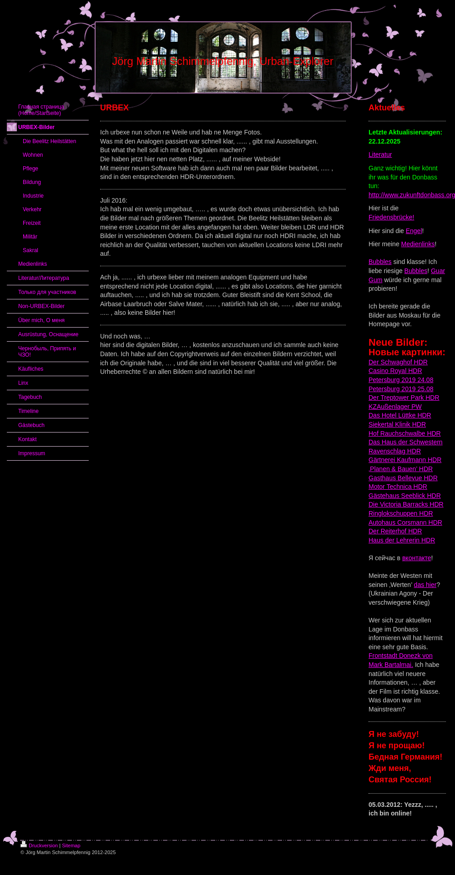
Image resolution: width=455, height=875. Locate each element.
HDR (420, 362)
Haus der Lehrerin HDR (402, 540)
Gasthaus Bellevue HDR (403, 478)
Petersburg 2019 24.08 (401, 379)
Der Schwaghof (390, 362)
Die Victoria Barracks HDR (406, 504)
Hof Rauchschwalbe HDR (405, 433)
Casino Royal (387, 370)
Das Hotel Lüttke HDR (400, 415)
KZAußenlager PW (395, 406)
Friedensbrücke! (391, 217)
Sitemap (71, 845)
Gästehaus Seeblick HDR (405, 495)
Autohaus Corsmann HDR (405, 522)
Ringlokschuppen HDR (401, 513)
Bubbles (380, 261)
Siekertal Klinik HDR (397, 424)
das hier (425, 584)
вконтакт (415, 558)
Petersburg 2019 (392, 389)
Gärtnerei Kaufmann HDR (405, 459)
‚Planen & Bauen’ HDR (401, 468)
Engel (414, 230)
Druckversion (39, 845)
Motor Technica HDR (398, 486)
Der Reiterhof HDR (395, 531)
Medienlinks (418, 244)
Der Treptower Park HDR (404, 397)
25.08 (425, 389)
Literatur (380, 154)
